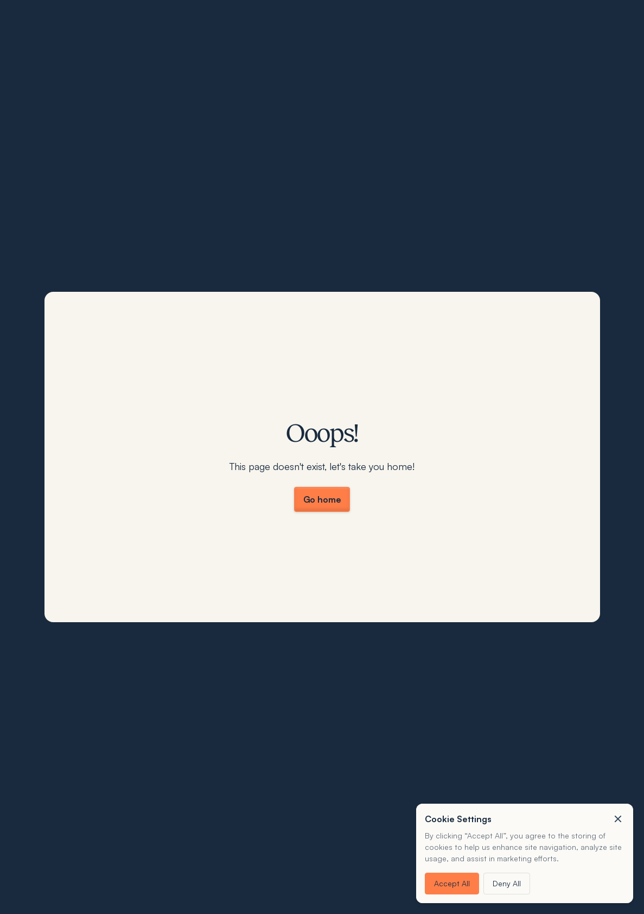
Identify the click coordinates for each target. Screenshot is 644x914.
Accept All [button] (452, 883)
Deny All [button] (507, 883)
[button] (618, 819)
